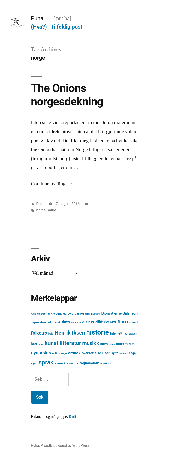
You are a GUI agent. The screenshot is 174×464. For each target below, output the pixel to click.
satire (51, 210)
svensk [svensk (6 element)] (60, 363)
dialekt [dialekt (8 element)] (88, 322)
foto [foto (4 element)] (50, 333)
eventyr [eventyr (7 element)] (110, 322)
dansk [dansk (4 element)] (56, 322)
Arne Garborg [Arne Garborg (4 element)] (65, 313)
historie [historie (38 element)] (97, 332)
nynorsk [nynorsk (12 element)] (39, 352)
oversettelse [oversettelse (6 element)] (91, 353)
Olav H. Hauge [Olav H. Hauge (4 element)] (58, 353)
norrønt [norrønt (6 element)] (122, 344)
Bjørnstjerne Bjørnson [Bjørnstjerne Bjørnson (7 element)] (119, 313)
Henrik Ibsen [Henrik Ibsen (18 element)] (70, 333)
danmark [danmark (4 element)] (46, 322)
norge (41, 210)
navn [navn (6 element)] (104, 344)
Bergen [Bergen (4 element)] (95, 313)
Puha (37, 18)
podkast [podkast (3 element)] (123, 353)
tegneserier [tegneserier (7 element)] (89, 363)
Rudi (40, 204)
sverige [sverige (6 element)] (72, 363)
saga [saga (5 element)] (132, 353)
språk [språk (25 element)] (46, 362)
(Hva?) (39, 26)
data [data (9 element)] (66, 322)
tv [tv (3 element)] (101, 363)
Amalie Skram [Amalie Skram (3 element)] (38, 313)
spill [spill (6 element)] (34, 363)
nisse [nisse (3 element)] (112, 344)
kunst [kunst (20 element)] (51, 343)
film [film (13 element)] (122, 322)
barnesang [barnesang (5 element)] (82, 313)
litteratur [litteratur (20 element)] (70, 343)
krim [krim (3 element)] (41, 344)
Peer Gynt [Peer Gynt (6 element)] (110, 353)
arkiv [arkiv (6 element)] (51, 313)
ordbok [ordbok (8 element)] (74, 353)
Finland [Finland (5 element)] (132, 322)
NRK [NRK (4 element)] (132, 344)
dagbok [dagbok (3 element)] (35, 322)
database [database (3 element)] (76, 322)
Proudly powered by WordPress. (65, 445)
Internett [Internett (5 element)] (116, 333)
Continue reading (52, 184)
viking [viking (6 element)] (108, 363)
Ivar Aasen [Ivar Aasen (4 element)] (130, 333)
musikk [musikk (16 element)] (90, 343)
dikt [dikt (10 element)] (99, 322)
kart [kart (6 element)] (34, 344)
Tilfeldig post (66, 26)
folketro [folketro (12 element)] (39, 333)
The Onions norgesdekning (67, 95)
